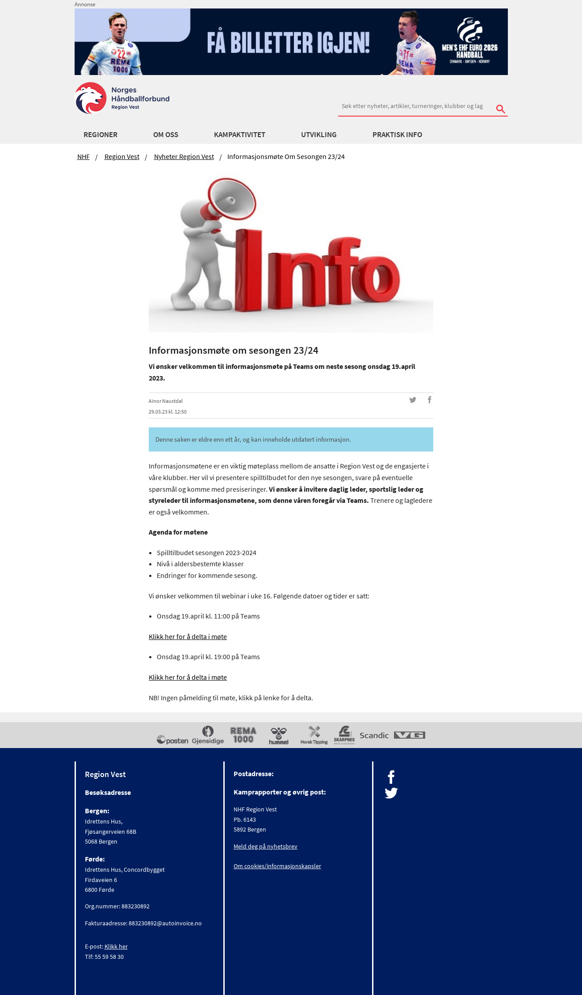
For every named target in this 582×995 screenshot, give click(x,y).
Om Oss (165, 134)
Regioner (100, 134)
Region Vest (122, 156)
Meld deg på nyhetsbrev (265, 846)
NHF (83, 156)
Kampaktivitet (239, 134)
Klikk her (116, 946)
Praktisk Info (397, 134)
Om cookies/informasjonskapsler (277, 866)
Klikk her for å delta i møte (188, 636)
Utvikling (319, 134)
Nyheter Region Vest (184, 156)
